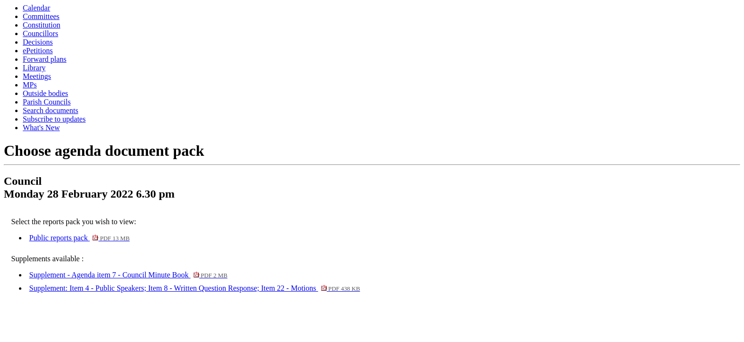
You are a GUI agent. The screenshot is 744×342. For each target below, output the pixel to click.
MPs (30, 85)
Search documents (50, 110)
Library (34, 68)
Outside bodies (45, 93)
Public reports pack (79, 238)
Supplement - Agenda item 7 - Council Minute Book (128, 275)
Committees (41, 16)
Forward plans (44, 59)
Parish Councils (47, 102)
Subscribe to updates (54, 119)
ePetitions (38, 51)
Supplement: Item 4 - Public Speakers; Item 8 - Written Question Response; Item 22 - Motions (194, 288)
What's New (41, 128)
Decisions (38, 42)
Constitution (41, 25)
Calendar (36, 8)
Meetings (37, 76)
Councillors (40, 33)
